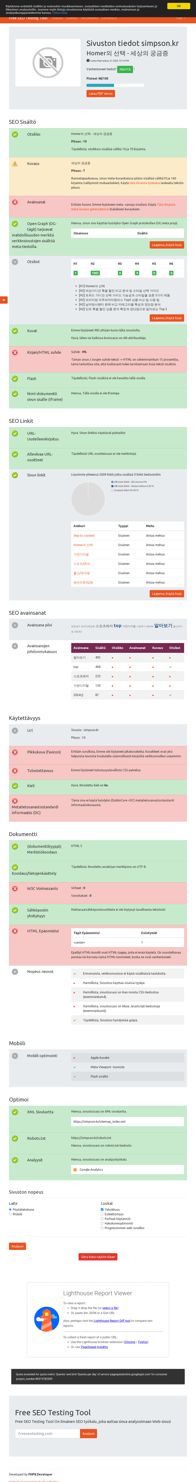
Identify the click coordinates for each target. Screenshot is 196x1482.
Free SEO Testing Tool (28, 18)
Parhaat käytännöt (118, 1218)
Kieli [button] (180, 18)
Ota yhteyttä (89, 18)
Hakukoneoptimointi (119, 1223)
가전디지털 (81, 554)
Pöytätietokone (23, 1209)
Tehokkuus (112, 1209)
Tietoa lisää (59, 13)
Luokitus (72, 18)
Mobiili (17, 1214)
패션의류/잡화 (83, 582)
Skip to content (84, 535)
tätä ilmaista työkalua (145, 183)
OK (179, 6)
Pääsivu (57, 18)
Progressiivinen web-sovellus (125, 1228)
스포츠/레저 (82, 563)
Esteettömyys (114, 1214)
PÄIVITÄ (125, 69)
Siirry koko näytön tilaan (98, 1257)
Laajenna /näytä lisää (167, 245)
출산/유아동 (82, 573)
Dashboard (109, 18)
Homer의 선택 (83, 545)
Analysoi (17, 1246)
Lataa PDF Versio (101, 93)
